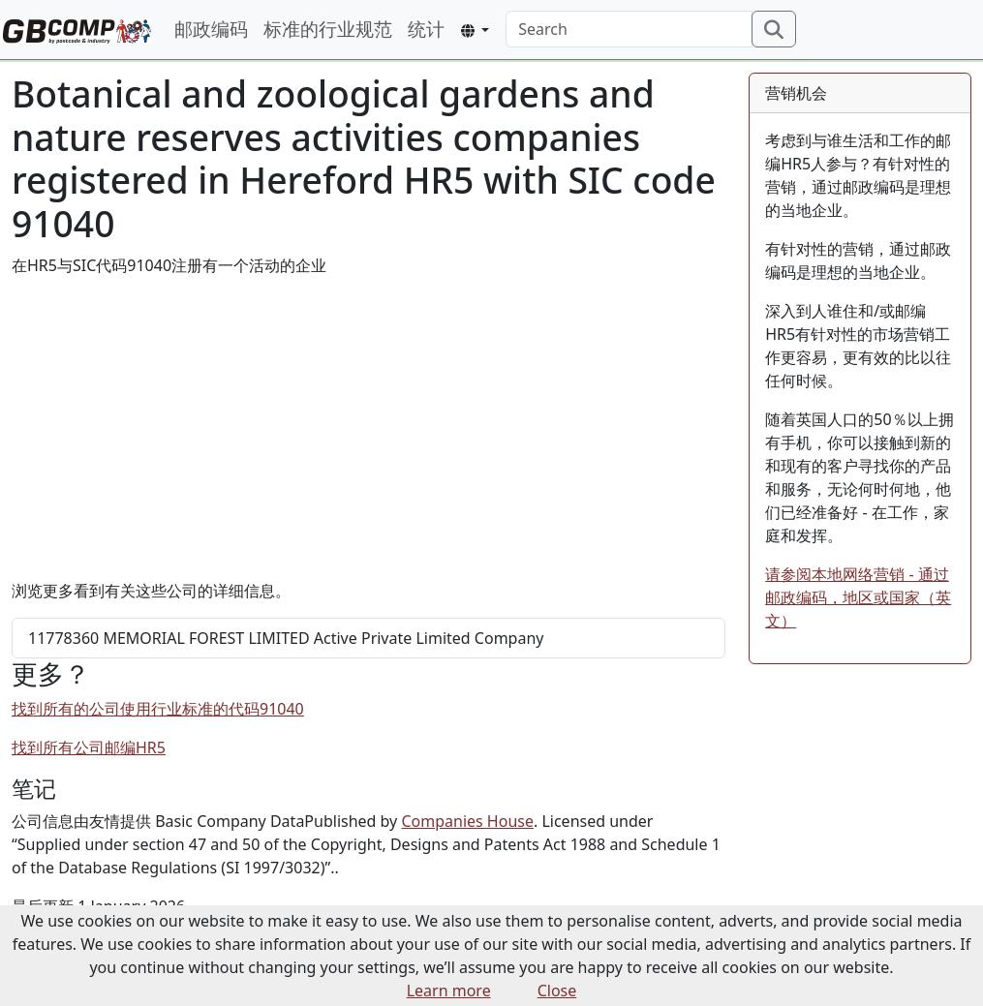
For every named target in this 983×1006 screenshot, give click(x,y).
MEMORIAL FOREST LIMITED (285, 638)
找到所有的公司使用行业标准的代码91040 (158, 708)
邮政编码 (211, 28)
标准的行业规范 (327, 28)
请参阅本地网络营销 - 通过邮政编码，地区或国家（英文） (858, 597)
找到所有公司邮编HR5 (89, 747)
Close (557, 990)
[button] (475, 30)
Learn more (449, 990)
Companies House (467, 821)
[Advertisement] (368, 428)
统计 (426, 28)
